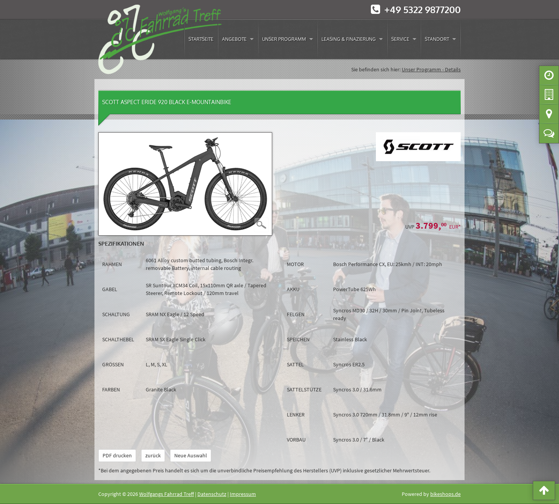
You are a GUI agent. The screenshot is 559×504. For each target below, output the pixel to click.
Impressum (243, 494)
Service (400, 39)
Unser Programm (284, 39)
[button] (544, 492)
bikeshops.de (445, 494)
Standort (437, 39)
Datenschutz (211, 494)
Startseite (201, 39)
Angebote (234, 39)
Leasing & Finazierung (349, 39)
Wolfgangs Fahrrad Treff (166, 494)
